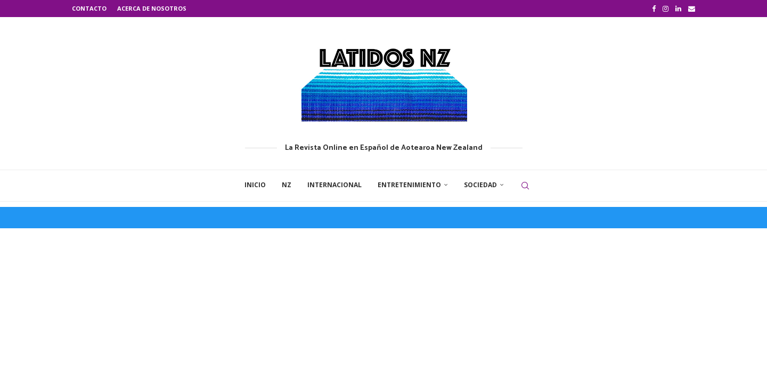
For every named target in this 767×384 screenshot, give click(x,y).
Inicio (255, 184)
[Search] (525, 185)
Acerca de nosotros (151, 8)
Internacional (334, 184)
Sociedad (480, 184)
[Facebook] (654, 8)
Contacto (89, 8)
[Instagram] (665, 8)
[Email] (691, 8)
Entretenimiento (409, 184)
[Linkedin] (678, 8)
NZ (286, 184)
